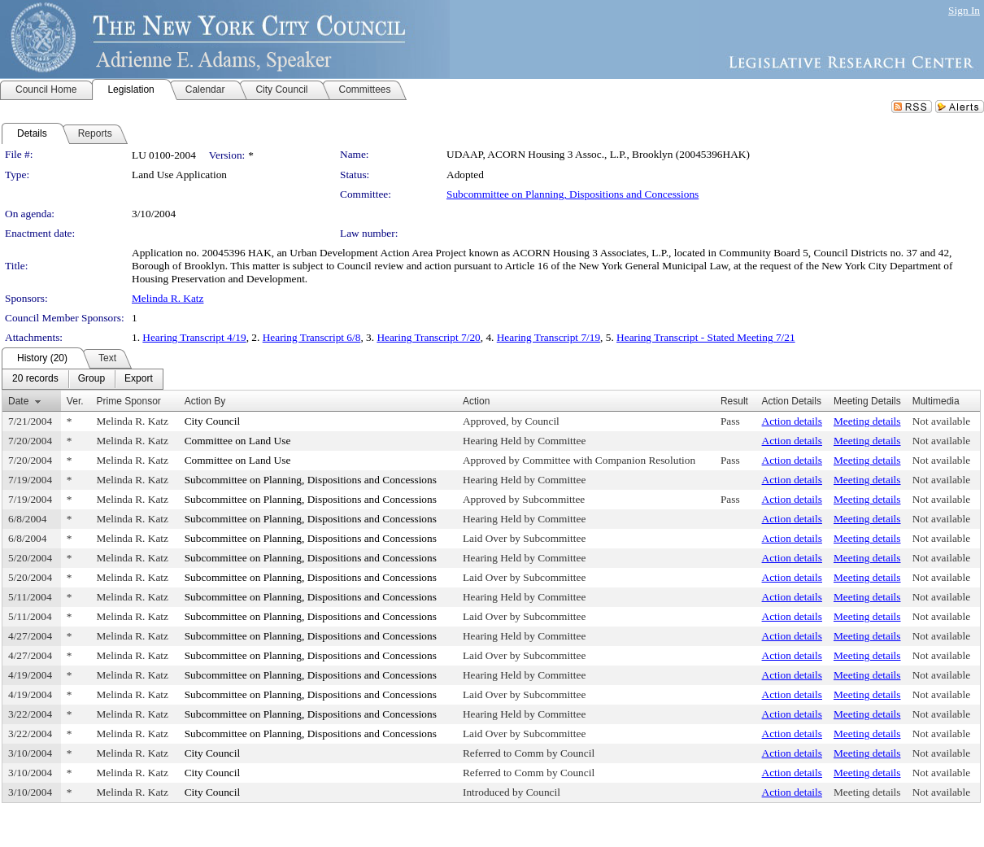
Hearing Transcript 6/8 (312, 337)
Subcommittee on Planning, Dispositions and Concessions (572, 194)
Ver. (75, 401)
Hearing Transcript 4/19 (194, 337)
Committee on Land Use (238, 440)
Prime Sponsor (128, 401)
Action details (792, 421)
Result (734, 401)
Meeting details (867, 421)
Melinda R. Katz (167, 298)
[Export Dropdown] (139, 379)
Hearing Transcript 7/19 (548, 337)
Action (476, 401)
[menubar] (82, 379)
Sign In (964, 10)
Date (18, 401)
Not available (941, 421)
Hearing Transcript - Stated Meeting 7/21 (705, 337)
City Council (213, 421)
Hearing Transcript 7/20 (428, 337)
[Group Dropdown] (91, 379)
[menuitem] (35, 379)
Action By (205, 401)
